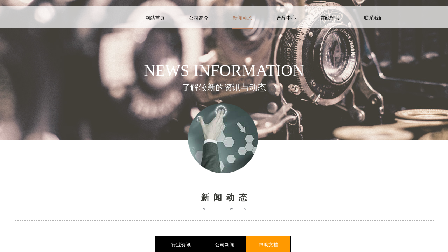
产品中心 (286, 18)
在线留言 (330, 18)
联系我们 (374, 18)
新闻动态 (242, 18)
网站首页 (155, 18)
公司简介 (199, 18)
